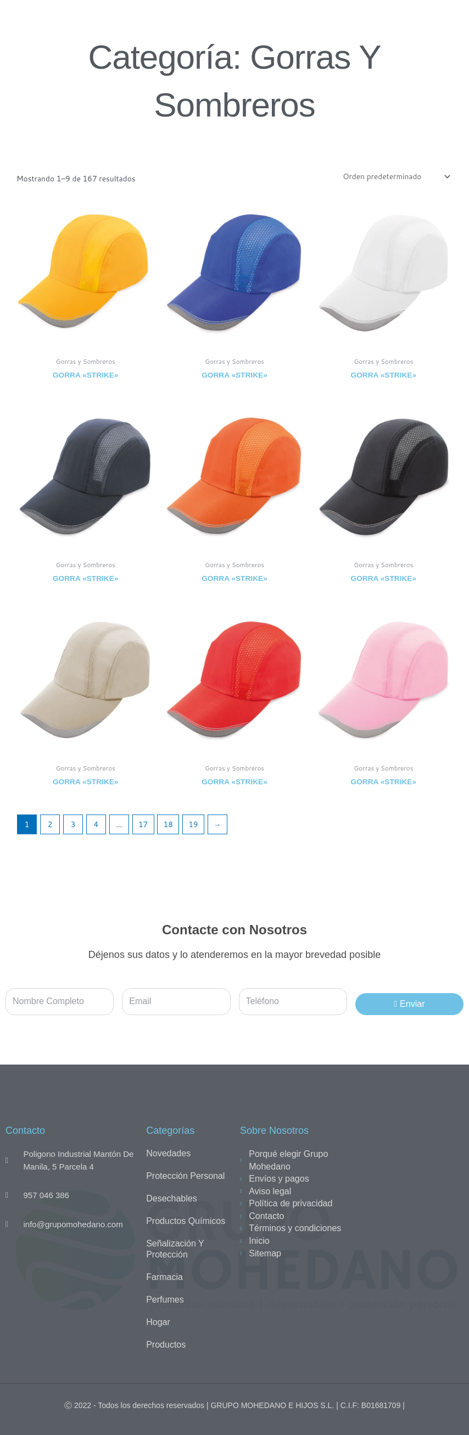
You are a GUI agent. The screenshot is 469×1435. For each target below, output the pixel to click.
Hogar (158, 1322)
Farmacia (164, 1277)
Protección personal (185, 1176)
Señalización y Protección (175, 1249)
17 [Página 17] (143, 824)
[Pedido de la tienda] (396, 177)
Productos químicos (185, 1221)
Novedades (168, 1153)
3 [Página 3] (73, 824)
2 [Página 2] (50, 824)
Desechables (171, 1198)
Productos (166, 1344)
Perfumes (164, 1299)
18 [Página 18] (168, 824)
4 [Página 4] (96, 824)
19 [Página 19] (193, 824)
